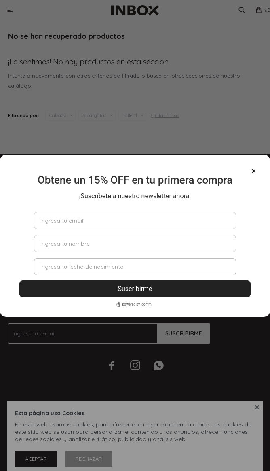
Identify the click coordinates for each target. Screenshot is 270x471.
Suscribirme (135, 289)
